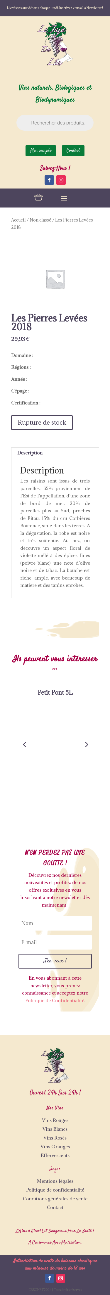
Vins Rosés (55, 1138)
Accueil (18, 220)
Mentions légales (55, 1181)
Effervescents (55, 1155)
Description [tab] (30, 453)
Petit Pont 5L (55, 692)
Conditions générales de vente (55, 1198)
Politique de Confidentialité (54, 1000)
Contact (55, 1207)
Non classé (40, 220)
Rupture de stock (42, 422)
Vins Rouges (55, 1120)
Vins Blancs (55, 1129)
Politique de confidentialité (55, 1190)
